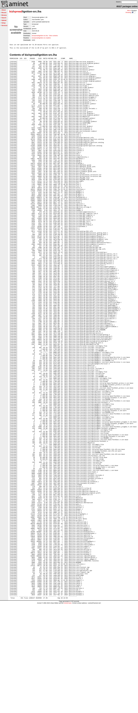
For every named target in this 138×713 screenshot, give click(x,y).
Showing (128, 12)
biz (11, 11)
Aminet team (68, 712)
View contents (53, 35)
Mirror (129, 10)
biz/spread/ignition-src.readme (41, 38)
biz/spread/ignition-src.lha (40, 35)
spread (18, 11)
